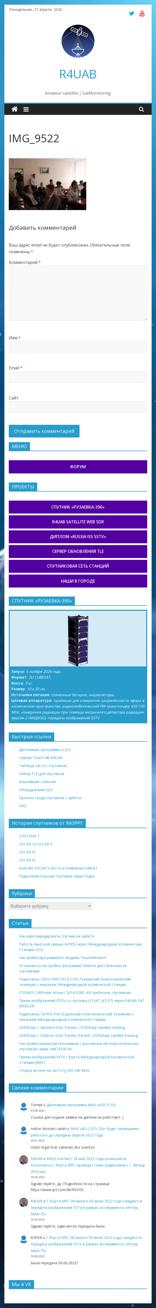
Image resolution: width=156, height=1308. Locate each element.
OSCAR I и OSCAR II (35, 844)
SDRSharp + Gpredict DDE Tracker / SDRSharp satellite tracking (72, 1027)
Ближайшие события (37, 781)
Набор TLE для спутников (41, 773)
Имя (15, 338)
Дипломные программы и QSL (45, 749)
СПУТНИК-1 (29, 836)
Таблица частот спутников (43, 765)
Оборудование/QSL (36, 789)
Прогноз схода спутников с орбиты (50, 797)
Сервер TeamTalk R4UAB (41, 757)
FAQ (22, 805)
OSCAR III (27, 852)
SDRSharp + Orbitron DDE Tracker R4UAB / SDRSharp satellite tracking (78, 1035)
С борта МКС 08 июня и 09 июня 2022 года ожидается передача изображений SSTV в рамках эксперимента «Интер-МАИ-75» (86, 1207)
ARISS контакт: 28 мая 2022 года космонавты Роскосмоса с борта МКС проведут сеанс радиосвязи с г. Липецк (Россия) (88, 1165)
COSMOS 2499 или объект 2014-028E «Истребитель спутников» (75, 992)
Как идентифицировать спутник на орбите (56, 936)
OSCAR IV (27, 860)
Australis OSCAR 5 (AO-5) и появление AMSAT (58, 868)
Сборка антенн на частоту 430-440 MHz (54, 1070)
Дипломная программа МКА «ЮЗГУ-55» (81, 1104)
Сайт (14, 398)
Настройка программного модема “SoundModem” (63, 957)
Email (15, 368)
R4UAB (78, 74)
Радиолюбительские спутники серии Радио (57, 876)
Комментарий (25, 262)
